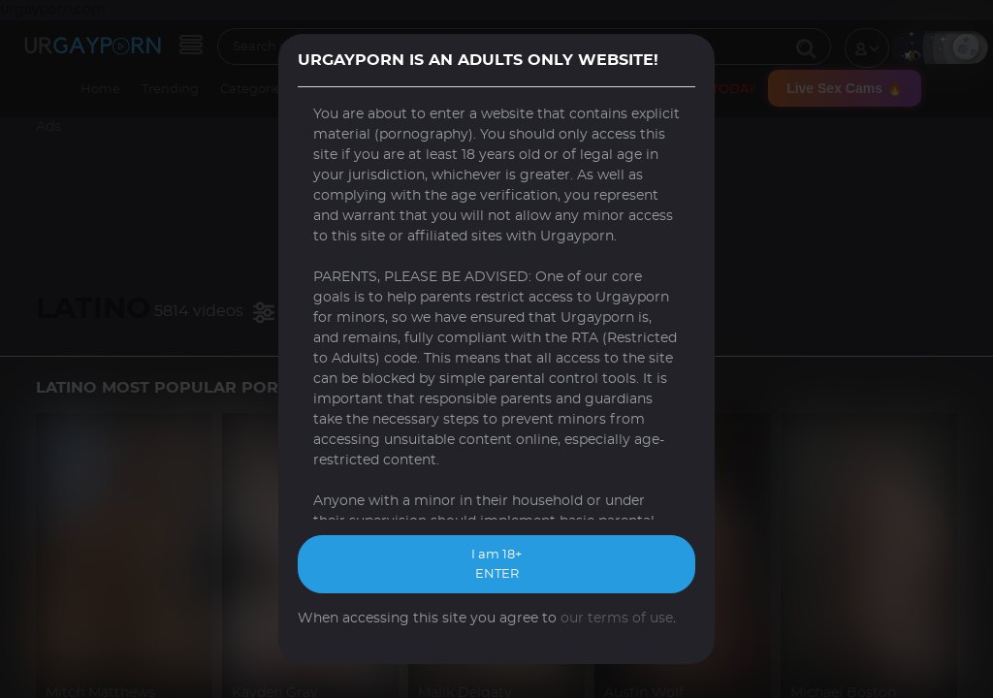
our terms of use (617, 618)
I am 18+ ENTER (496, 565)
